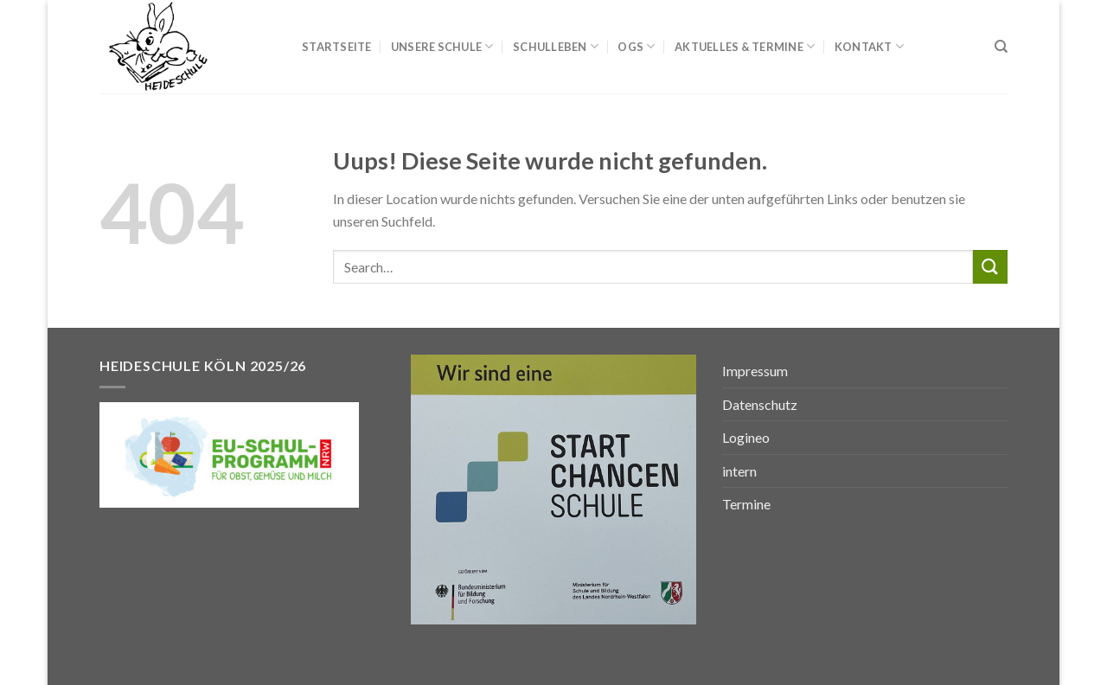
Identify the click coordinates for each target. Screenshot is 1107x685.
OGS (636, 46)
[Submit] (990, 267)
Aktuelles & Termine (745, 46)
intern (739, 471)
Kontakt (869, 46)
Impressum (755, 370)
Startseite (337, 47)
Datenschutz (759, 404)
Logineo (746, 437)
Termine (746, 504)
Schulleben (555, 46)
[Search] (1001, 46)
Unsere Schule (442, 46)
